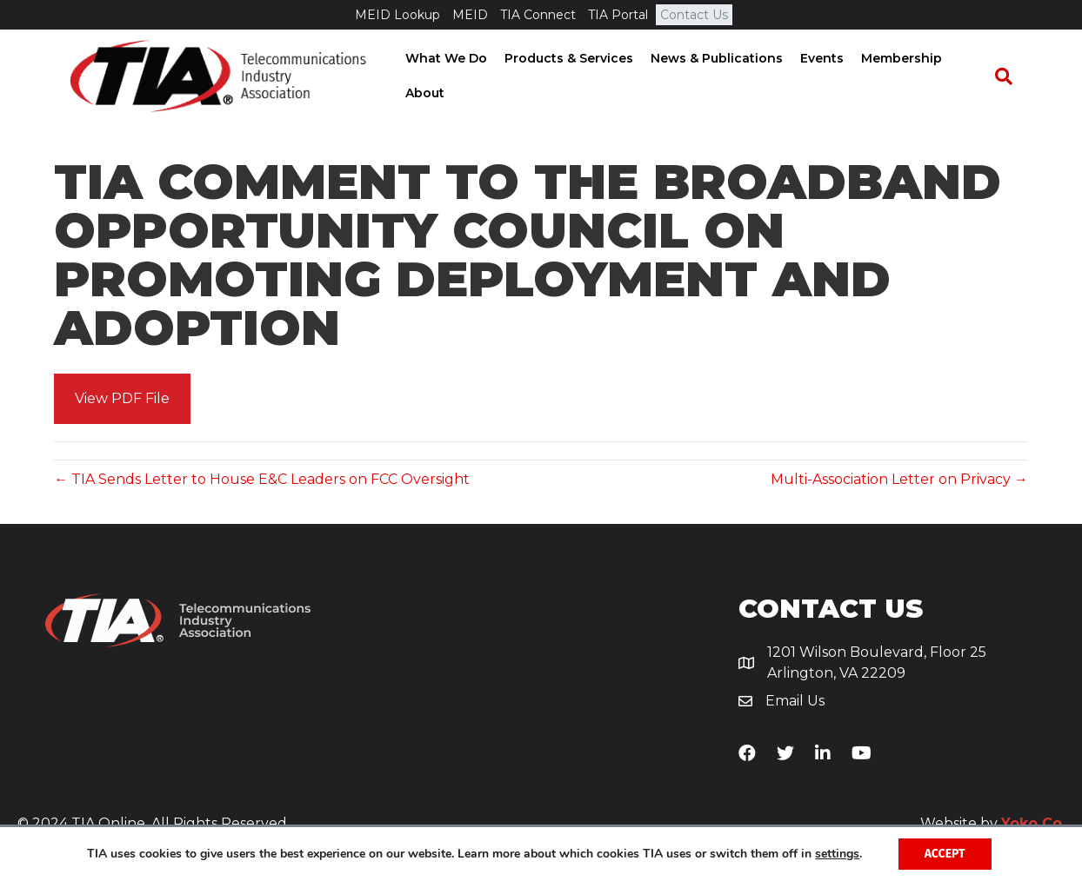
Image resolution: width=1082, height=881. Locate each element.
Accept (945, 853)
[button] (122, 401)
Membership (896, 59)
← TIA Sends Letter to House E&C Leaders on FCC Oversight (262, 482)
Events (816, 59)
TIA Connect (538, 15)
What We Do (441, 59)
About (419, 94)
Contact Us (694, 15)
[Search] (1010, 77)
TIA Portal (618, 15)
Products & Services (563, 59)
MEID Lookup (397, 15)
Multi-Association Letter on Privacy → (899, 482)
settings (837, 854)
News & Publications (711, 59)
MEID (470, 15)
